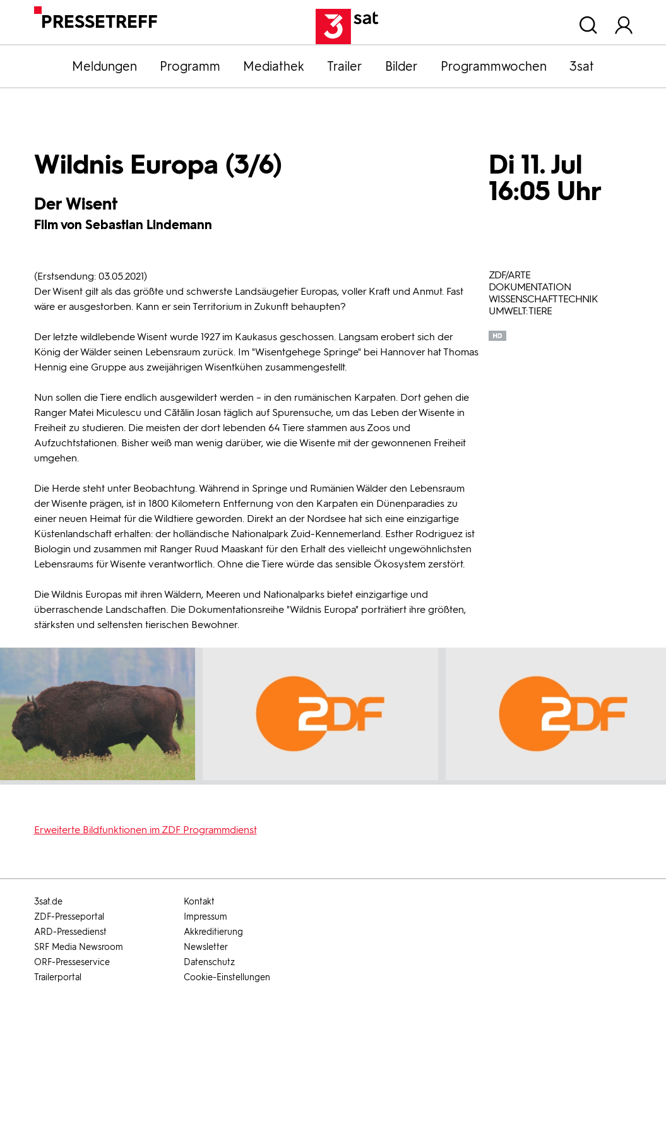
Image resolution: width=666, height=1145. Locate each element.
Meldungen (104, 66)
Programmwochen (494, 66)
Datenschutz (209, 962)
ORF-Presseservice (72, 962)
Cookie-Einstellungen (227, 977)
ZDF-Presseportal (69, 916)
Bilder (401, 66)
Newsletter (206, 947)
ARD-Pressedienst (70, 932)
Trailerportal (57, 977)
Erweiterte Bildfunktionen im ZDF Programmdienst (145, 830)
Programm (190, 66)
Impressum (205, 916)
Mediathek (273, 66)
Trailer (344, 66)
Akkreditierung (213, 932)
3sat (581, 66)
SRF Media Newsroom (78, 947)
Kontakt (199, 901)
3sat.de (48, 901)
